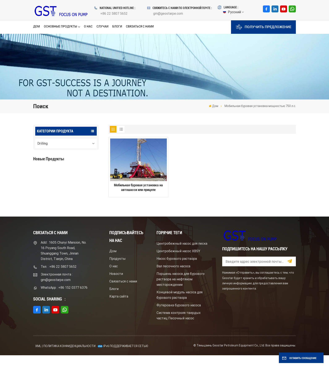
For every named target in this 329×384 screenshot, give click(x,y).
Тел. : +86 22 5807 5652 (59, 295)
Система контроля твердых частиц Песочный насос (179, 344)
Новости (116, 303)
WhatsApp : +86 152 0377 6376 (64, 316)
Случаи (102, 26)
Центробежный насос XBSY (178, 280)
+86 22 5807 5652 (114, 14)
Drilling (42, 143)
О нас (88, 26)
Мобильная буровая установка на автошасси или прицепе (138, 187)
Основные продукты (60, 26)
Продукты (117, 288)
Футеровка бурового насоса (179, 334)
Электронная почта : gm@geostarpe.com (57, 306)
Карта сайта (118, 325)
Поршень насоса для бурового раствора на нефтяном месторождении (181, 307)
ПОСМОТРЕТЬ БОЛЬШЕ (58, 186)
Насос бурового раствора (177, 287)
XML (38, 375)
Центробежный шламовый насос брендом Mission (70, 207)
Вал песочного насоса (173, 295)
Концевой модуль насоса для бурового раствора (179, 323)
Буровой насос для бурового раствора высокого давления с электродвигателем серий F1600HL (74, 175)
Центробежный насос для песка (182, 272)
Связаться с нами (140, 26)
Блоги (117, 26)
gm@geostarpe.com (168, 14)
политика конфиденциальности (69, 375)
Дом (36, 26)
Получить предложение (263, 27)
